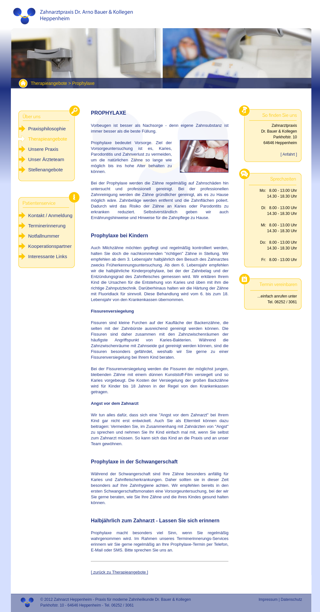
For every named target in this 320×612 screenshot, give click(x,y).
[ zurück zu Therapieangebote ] (119, 572)
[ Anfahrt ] (289, 154)
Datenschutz (291, 599)
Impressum (268, 599)
